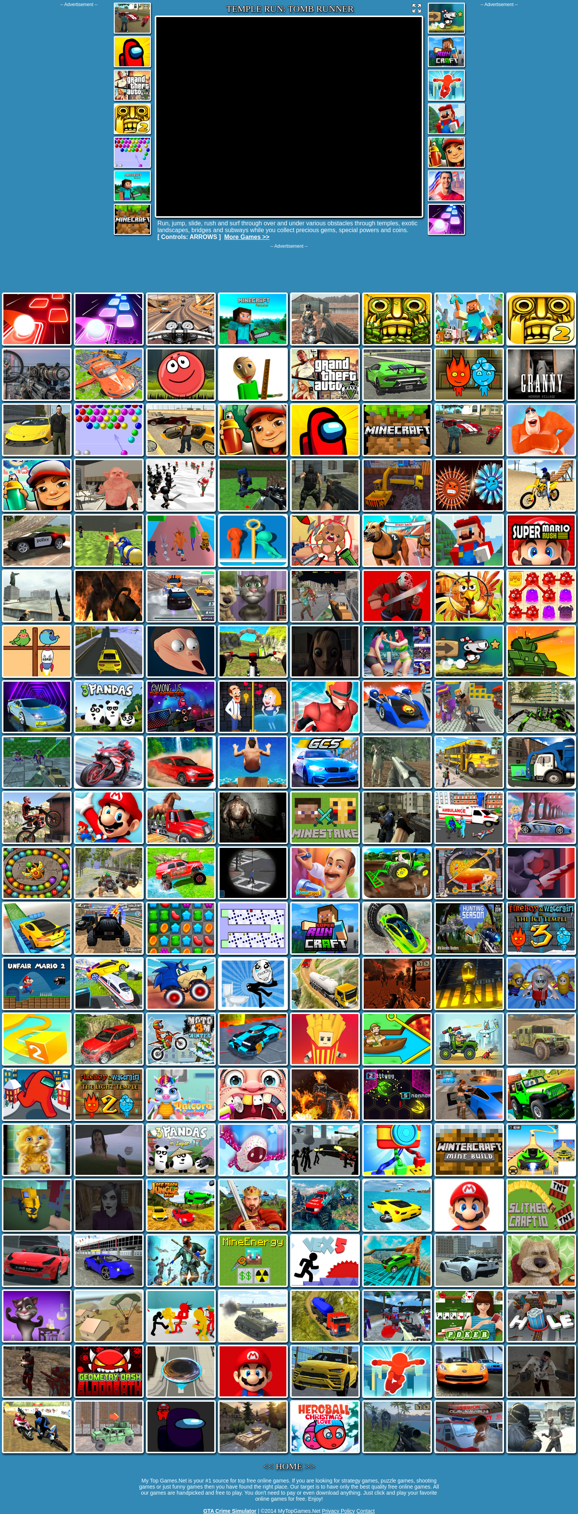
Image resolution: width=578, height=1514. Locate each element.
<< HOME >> (289, 1466)
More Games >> (246, 237)
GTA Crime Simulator (229, 1511)
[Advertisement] (79, 121)
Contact (366, 1511)
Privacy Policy (338, 1511)
